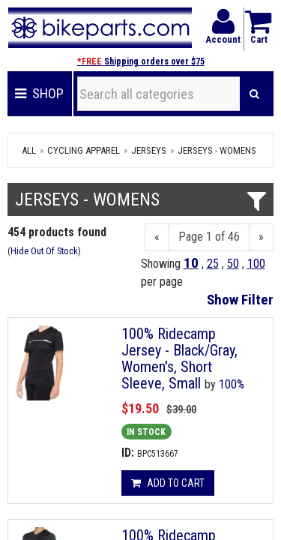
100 (256, 263)
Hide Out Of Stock (44, 250)
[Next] (261, 237)
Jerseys (148, 150)
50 (233, 263)
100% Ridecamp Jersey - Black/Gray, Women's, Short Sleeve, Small (179, 358)
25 (213, 263)
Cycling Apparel (83, 150)
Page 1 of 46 (209, 237)
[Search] (254, 93)
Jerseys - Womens (217, 150)
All (29, 150)
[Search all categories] (159, 93)
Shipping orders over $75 (141, 61)
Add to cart (168, 483)
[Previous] (157, 237)
